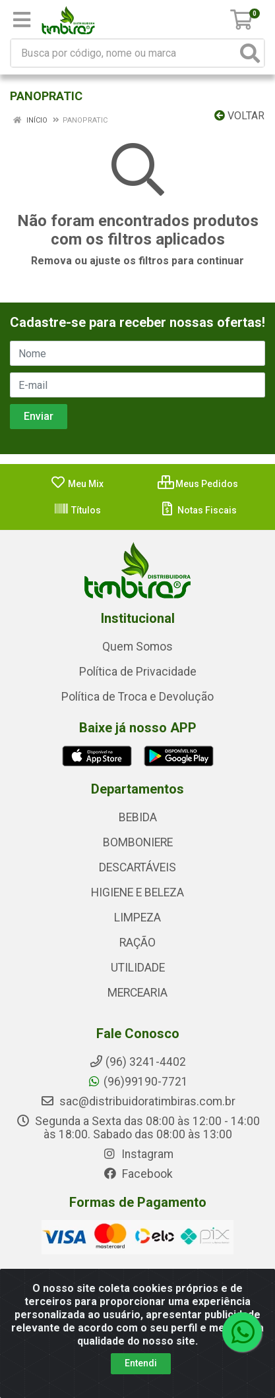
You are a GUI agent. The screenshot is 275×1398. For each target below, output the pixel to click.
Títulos (77, 510)
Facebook (138, 1173)
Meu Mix (77, 484)
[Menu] (22, 20)
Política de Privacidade (138, 671)
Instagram (137, 1154)
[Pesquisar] (250, 53)
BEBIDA (138, 817)
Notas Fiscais (198, 510)
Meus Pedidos (198, 484)
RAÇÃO (137, 942)
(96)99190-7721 (137, 1081)
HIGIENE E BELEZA (137, 892)
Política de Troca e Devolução (137, 696)
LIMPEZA (137, 917)
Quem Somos (137, 646)
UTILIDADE (138, 967)
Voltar (239, 115)
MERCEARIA (137, 992)
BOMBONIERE (138, 842)
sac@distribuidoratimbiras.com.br (137, 1101)
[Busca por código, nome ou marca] (124, 53)
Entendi (141, 1363)
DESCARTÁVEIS (137, 867)
